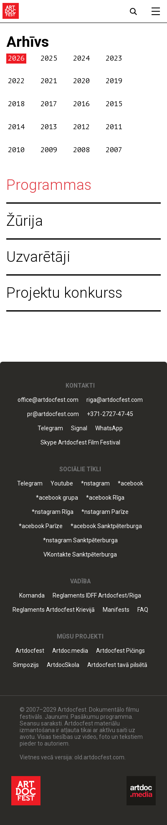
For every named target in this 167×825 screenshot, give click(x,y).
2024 (81, 58)
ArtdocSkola (63, 665)
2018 (16, 104)
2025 (48, 58)
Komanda (32, 596)
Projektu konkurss (64, 292)
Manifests (116, 610)
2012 (81, 127)
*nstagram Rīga (52, 512)
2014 (16, 127)
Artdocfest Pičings (120, 651)
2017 (48, 104)
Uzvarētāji (38, 257)
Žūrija (24, 221)
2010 (16, 150)
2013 (48, 127)
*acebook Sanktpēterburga (106, 526)
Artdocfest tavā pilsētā (117, 665)
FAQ (142, 610)
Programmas (48, 185)
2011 (114, 127)
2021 (48, 81)
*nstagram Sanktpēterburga (80, 540)
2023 (114, 58)
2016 (81, 104)
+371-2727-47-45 (110, 414)
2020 (81, 81)
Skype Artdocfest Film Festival (80, 442)
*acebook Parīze (41, 526)
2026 (16, 58)
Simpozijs (26, 665)
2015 (114, 104)
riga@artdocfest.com (114, 400)
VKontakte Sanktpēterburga (80, 555)
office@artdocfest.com (48, 400)
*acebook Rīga (105, 498)
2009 (48, 150)
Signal (79, 428)
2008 (81, 150)
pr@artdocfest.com (53, 414)
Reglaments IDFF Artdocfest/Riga (97, 596)
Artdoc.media (70, 651)
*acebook (130, 483)
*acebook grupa (57, 498)
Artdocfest (29, 651)
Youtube (62, 483)
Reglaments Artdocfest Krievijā (54, 610)
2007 (114, 150)
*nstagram (95, 483)
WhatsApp (109, 428)
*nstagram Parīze (105, 512)
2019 (114, 81)
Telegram (50, 428)
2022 (16, 81)
